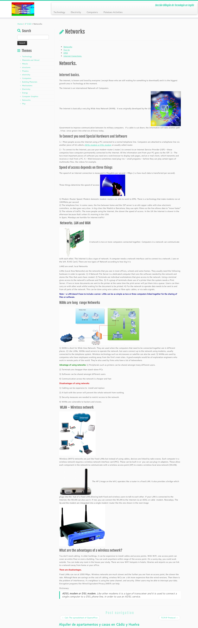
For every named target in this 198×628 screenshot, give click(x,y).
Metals (25, 63)
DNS (65, 53)
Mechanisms (27, 85)
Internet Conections (72, 56)
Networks (26, 100)
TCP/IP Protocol (169, 617)
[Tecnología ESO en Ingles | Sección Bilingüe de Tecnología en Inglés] (23, 9)
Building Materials (29, 82)
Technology (59, 12)
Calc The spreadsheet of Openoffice (80, 617)
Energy (25, 92)
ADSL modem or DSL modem (98, 145)
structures (26, 67)
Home (20, 23)
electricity (26, 74)
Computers (92, 12)
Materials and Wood (30, 60)
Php (23, 103)
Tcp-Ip (66, 49)
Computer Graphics (30, 96)
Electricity (76, 12)
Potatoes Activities (113, 12)
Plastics (25, 71)
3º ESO (28, 23)
